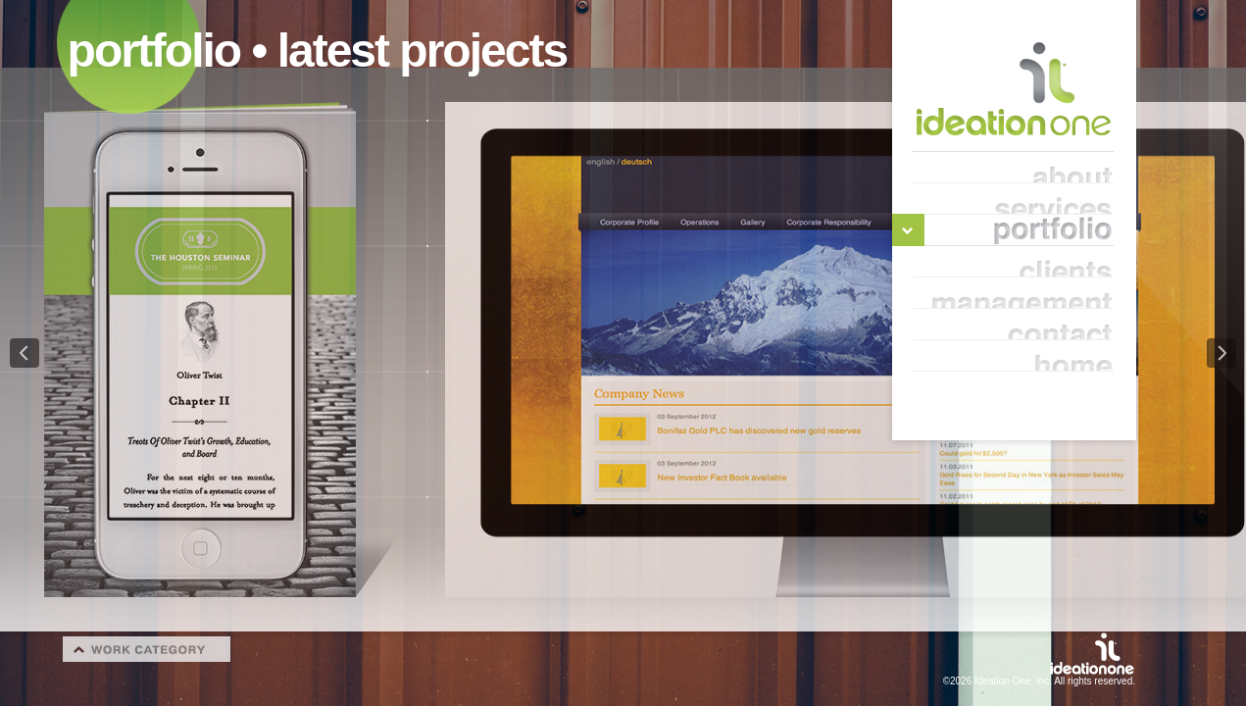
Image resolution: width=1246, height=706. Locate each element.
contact (1013, 324)
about (1013, 167)
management (1013, 293)
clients (1013, 261)
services (1013, 199)
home (1013, 356)
